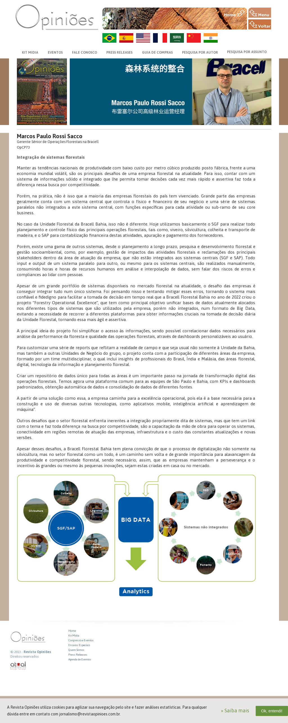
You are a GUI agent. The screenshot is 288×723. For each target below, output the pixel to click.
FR (160, 38)
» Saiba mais (235, 710)
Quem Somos (76, 649)
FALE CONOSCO (84, 52)
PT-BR (109, 38)
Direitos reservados (24, 656)
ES (126, 38)
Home (72, 630)
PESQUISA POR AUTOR (200, 52)
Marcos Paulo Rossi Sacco (49, 136)
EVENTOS (55, 52)
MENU (259, 13)
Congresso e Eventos (81, 640)
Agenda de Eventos (79, 659)
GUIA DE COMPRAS (157, 52)
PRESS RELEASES (119, 52)
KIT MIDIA (30, 52)
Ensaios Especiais (79, 645)
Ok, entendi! (272, 711)
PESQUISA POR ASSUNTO (247, 52)
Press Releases (77, 654)
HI (211, 38)
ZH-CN (194, 38)
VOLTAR (259, 24)
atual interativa (18, 665)
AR (177, 38)
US (143, 38)
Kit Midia (73, 635)
